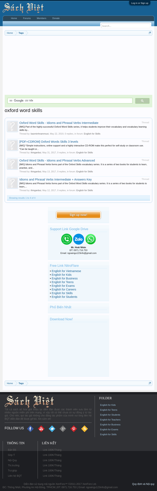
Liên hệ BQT (15, 475)
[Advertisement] (79, 66)
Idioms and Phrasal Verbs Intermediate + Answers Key (55, 179)
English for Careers (64, 289)
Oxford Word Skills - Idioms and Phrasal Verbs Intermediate (59, 122)
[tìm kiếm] (70, 100)
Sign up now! (78, 215)
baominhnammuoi (39, 133)
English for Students (64, 296)
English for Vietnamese (66, 271)
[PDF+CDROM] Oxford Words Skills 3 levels (48, 141)
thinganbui (36, 152)
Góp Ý (11, 455)
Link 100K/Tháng (52, 449)
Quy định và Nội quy (143, 484)
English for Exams (63, 285)
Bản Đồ (12, 449)
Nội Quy (12, 460)
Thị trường (13, 465)
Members (41, 18)
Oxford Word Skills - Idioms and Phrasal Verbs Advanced (57, 160)
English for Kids (62, 274)
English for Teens (63, 282)
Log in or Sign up (139, 3)
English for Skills (92, 133)
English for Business (65, 278)
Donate (55, 18)
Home (14, 18)
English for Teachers (110, 419)
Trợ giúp (12, 470)
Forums (27, 18)
